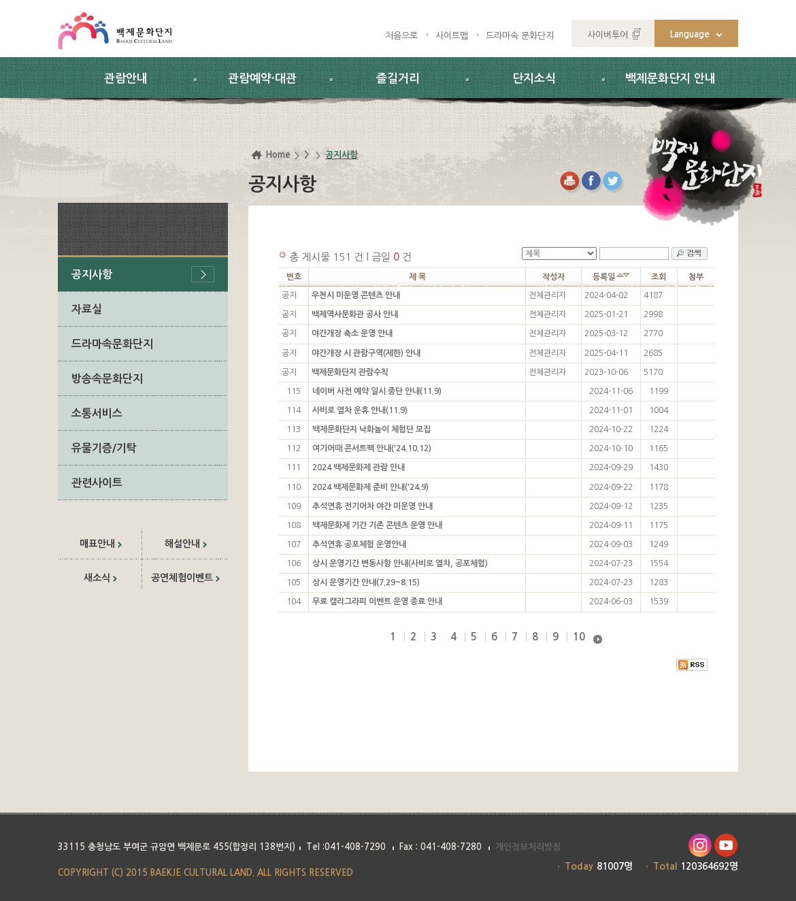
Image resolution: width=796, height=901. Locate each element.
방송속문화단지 (107, 379)
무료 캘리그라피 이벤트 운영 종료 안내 (377, 601)
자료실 (86, 309)
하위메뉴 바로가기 (0, 0)
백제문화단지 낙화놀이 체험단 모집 (371, 429)
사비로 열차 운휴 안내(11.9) (360, 410)
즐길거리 (398, 78)
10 (579, 637)
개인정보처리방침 (528, 846)
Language (690, 34)
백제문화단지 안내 (670, 78)
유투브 (726, 845)
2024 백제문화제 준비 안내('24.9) (370, 487)
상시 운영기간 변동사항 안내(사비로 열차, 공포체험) (400, 563)
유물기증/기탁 (104, 448)
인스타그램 (700, 845)
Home (278, 154)
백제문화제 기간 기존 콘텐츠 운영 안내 (377, 525)
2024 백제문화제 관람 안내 (358, 467)
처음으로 (401, 35)
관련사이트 (96, 483)
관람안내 (126, 78)
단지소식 (534, 78)
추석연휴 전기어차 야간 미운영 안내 (372, 506)
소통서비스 (96, 413)
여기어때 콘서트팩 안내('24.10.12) (371, 448)
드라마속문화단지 (112, 344)
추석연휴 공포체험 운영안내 (359, 544)
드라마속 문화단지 (520, 35)
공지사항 (91, 274)
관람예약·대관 (262, 78)
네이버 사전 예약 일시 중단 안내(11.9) (377, 391)
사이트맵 (451, 35)
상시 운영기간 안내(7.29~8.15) (366, 582)
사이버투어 (607, 35)
